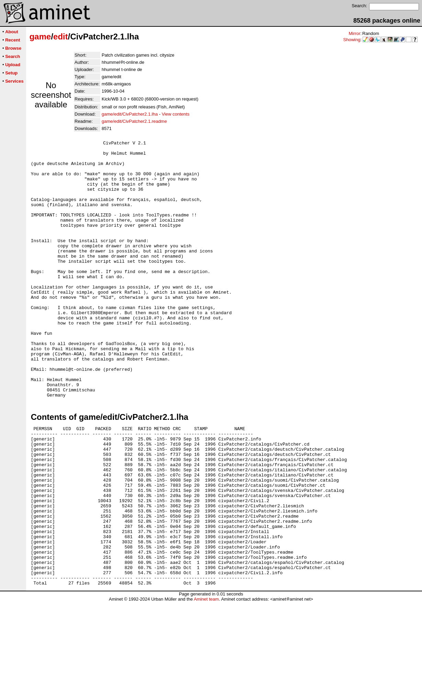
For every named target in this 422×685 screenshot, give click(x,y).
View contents (176, 114)
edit (60, 36)
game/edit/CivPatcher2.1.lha (130, 114)
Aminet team (206, 682)
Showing (352, 39)
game (40, 36)
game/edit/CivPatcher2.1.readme (134, 121)
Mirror (354, 33)
